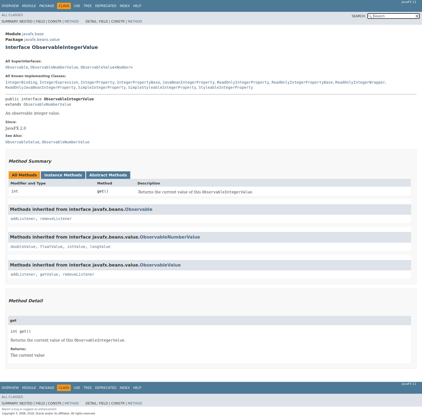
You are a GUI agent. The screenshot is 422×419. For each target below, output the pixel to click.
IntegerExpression (59, 82)
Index (125, 6)
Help (137, 6)
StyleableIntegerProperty (226, 87)
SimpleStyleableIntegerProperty (162, 87)
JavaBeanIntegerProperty (189, 82)
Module (29, 6)
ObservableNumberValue (54, 67)
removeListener (56, 218)
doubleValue (23, 246)
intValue (76, 246)
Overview (10, 6)
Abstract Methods (108, 175)
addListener (23, 218)
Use (77, 6)
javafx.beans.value (42, 39)
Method (72, 21)
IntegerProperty (97, 82)
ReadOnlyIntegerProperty (243, 82)
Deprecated (106, 6)
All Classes (12, 15)
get (100, 191)
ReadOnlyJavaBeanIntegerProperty (40, 87)
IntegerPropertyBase (138, 82)
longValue (100, 246)
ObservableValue (97, 67)
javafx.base (33, 34)
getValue (49, 274)
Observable (16, 67)
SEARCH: (359, 16)
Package (46, 6)
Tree (87, 6)
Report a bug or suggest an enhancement (29, 409)
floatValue (51, 246)
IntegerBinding (21, 82)
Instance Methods (63, 175)
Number (124, 67)
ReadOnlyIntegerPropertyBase (302, 82)
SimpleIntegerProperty (102, 87)
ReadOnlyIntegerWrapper (360, 82)
